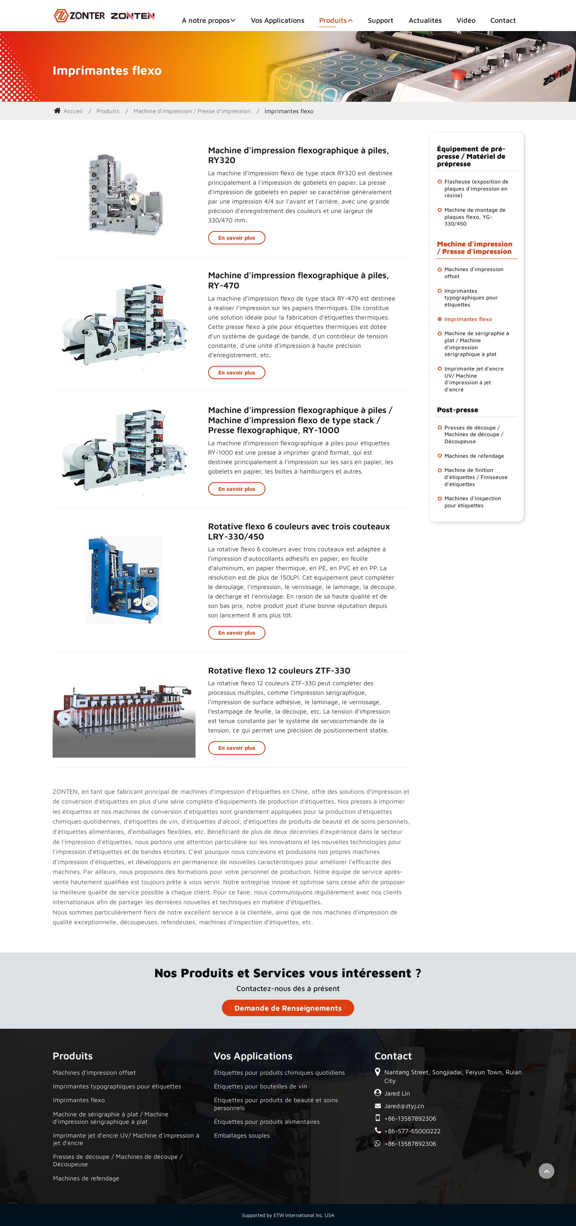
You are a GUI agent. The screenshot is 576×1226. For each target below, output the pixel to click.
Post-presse (457, 410)
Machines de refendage (474, 455)
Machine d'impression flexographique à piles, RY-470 (298, 280)
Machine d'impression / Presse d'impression (192, 110)
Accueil (68, 110)
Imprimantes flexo (468, 319)
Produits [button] (333, 20)
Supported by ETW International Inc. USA (288, 1215)
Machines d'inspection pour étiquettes (472, 501)
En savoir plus (236, 237)
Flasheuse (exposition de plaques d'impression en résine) (476, 188)
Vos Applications (277, 20)
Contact (503, 20)
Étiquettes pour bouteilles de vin (260, 1086)
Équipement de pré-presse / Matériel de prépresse (471, 156)
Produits (108, 110)
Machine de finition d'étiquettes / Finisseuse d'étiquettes (476, 476)
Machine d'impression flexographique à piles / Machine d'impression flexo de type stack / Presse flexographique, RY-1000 (300, 420)
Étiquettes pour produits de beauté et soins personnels (276, 1103)
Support (380, 20)
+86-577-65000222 (412, 1130)
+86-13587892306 (410, 1118)
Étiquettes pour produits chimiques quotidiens (279, 1072)
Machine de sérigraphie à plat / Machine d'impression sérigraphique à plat (476, 343)
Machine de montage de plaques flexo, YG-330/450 (475, 216)
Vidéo (466, 20)
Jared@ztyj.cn (404, 1105)
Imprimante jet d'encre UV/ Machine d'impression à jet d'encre (474, 379)
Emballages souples (242, 1135)
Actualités (425, 20)
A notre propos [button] (206, 20)
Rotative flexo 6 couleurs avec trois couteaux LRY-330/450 (299, 531)
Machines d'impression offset (473, 272)
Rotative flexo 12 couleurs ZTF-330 (279, 670)
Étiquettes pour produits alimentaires (267, 1121)
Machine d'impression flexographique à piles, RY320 (298, 155)
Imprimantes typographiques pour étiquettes (471, 297)
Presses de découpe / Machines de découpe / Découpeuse (473, 434)
